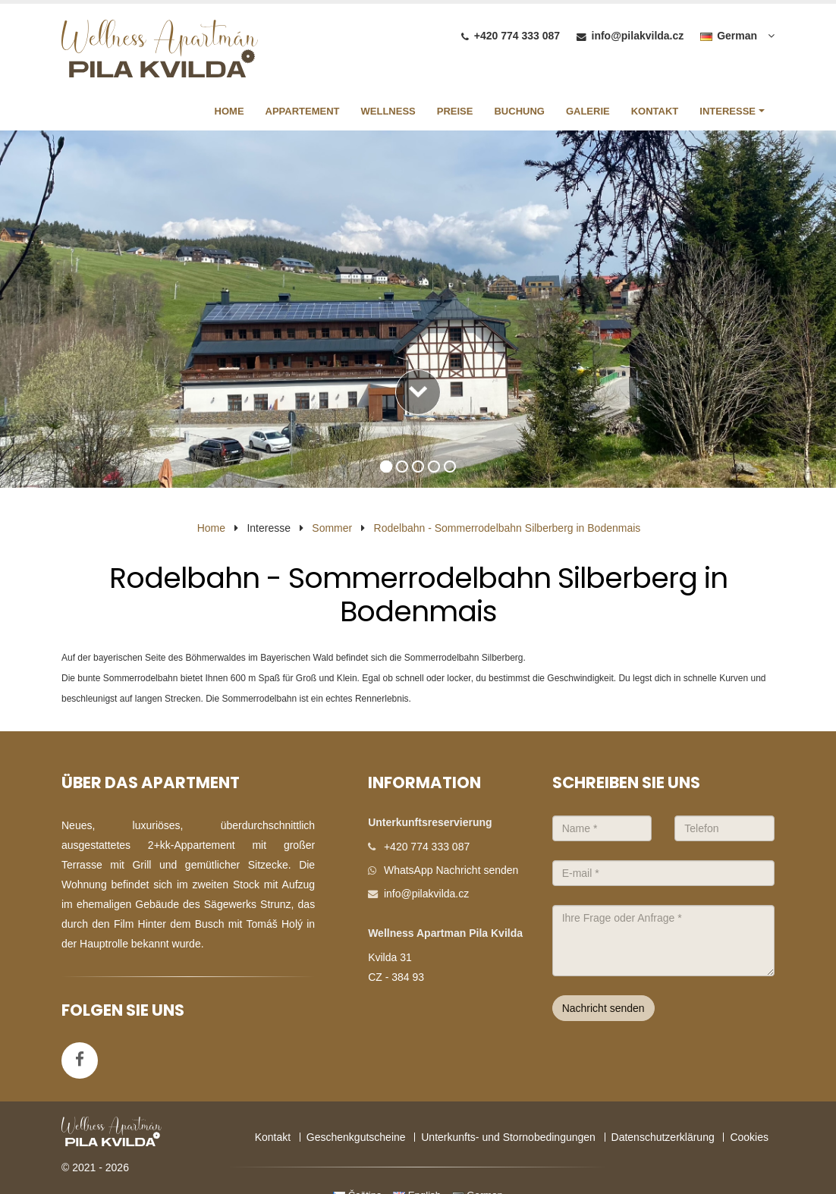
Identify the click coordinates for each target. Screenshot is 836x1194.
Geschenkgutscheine (356, 1137)
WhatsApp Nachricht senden (451, 870)
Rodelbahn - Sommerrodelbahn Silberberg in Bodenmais (507, 528)
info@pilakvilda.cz (638, 36)
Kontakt (273, 1137)
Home (211, 528)
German (728, 36)
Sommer (332, 528)
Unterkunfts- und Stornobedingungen (508, 1137)
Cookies (749, 1137)
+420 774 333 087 (517, 36)
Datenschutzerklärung (663, 1137)
